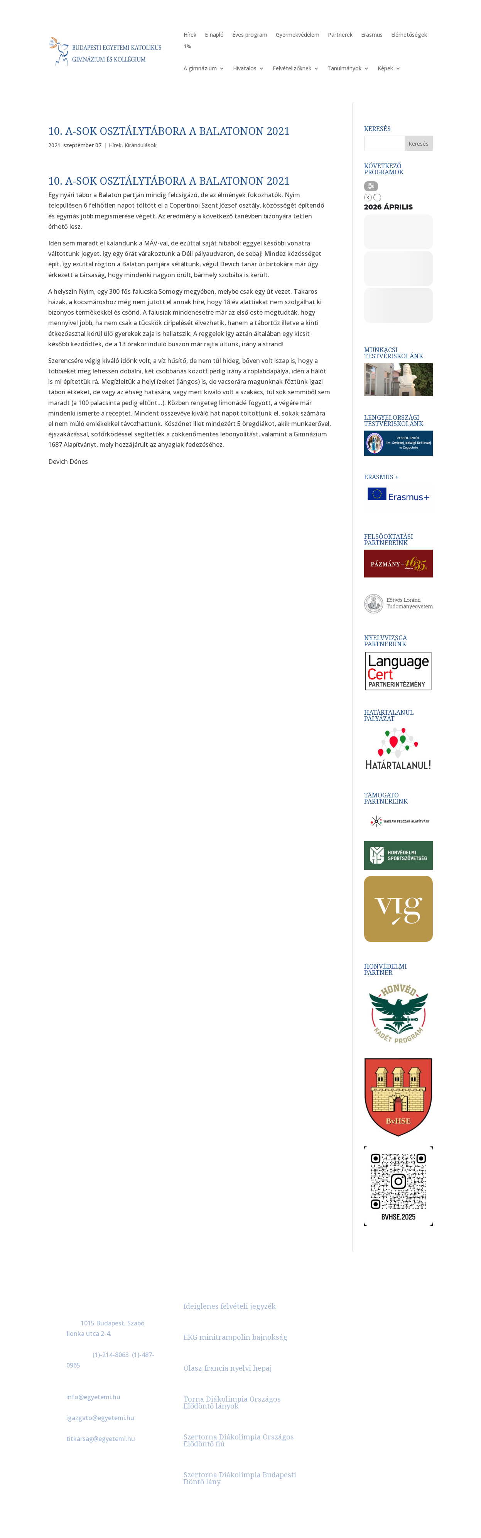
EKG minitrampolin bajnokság (235, 1337)
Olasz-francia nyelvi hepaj (228, 1368)
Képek (385, 69)
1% (187, 47)
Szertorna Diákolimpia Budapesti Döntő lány (240, 1478)
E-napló (214, 35)
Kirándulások (141, 145)
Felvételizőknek (292, 69)
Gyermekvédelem (297, 35)
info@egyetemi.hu (93, 1397)
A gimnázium (200, 69)
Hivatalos (245, 69)
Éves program (249, 35)
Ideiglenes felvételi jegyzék (230, 1306)
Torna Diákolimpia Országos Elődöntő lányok (232, 1402)
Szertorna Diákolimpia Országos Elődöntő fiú (239, 1440)
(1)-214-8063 (111, 1355)
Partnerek (340, 35)
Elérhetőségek (409, 35)
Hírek (190, 35)
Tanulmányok (344, 69)
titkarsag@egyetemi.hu (100, 1438)
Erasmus (372, 35)
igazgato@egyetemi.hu (100, 1418)
